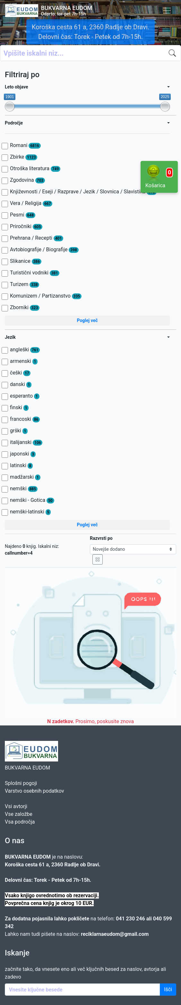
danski (20, 384)
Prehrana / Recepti (36, 238)
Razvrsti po (101, 538)
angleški (25, 349)
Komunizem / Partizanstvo (46, 296)
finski (19, 407)
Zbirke (23, 157)
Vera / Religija (31, 203)
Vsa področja (20, 822)
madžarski (25, 477)
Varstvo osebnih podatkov (34, 791)
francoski (25, 419)
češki (20, 373)
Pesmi (22, 215)
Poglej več (87, 320)
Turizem (24, 284)
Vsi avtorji (16, 806)
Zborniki (24, 307)
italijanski (26, 442)
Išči (168, 989)
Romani (25, 145)
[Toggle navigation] (167, 10)
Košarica (159, 176)
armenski (24, 361)
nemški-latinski (30, 512)
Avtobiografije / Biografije (44, 249)
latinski (21, 465)
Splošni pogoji (21, 783)
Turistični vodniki (34, 273)
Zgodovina (27, 180)
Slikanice (25, 261)
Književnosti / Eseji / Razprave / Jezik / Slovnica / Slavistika (83, 192)
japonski (23, 454)
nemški (24, 488)
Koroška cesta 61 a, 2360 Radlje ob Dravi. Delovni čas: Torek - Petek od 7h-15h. (90, 32)
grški (19, 431)
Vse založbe (18, 814)
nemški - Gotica (32, 500)
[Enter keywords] (82, 989)
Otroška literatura (35, 168)
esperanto (24, 396)
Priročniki (26, 226)
